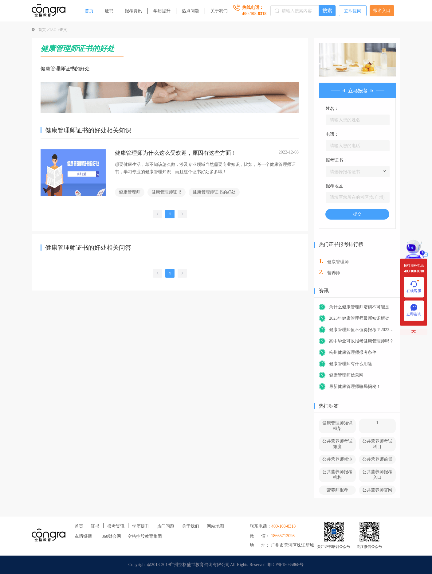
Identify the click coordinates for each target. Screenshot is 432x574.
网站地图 (215, 526)
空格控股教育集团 (145, 536)
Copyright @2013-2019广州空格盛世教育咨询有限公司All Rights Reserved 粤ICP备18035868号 (216, 564)
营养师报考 (337, 490)
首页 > (43, 30)
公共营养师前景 (377, 459)
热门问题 (165, 526)
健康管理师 (129, 192)
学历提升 (162, 11)
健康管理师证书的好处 (214, 192)
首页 (89, 11)
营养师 (333, 273)
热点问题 (190, 11)
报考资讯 (133, 11)
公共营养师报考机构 (337, 475)
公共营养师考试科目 (377, 444)
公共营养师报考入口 (377, 475)
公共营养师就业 (337, 459)
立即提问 (352, 11)
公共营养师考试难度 (337, 444)
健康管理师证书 (166, 192)
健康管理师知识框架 (337, 426)
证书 (109, 11)
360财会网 (111, 536)
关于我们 (219, 11)
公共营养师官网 (377, 490)
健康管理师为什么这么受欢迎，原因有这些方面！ (176, 153)
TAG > (54, 30)
